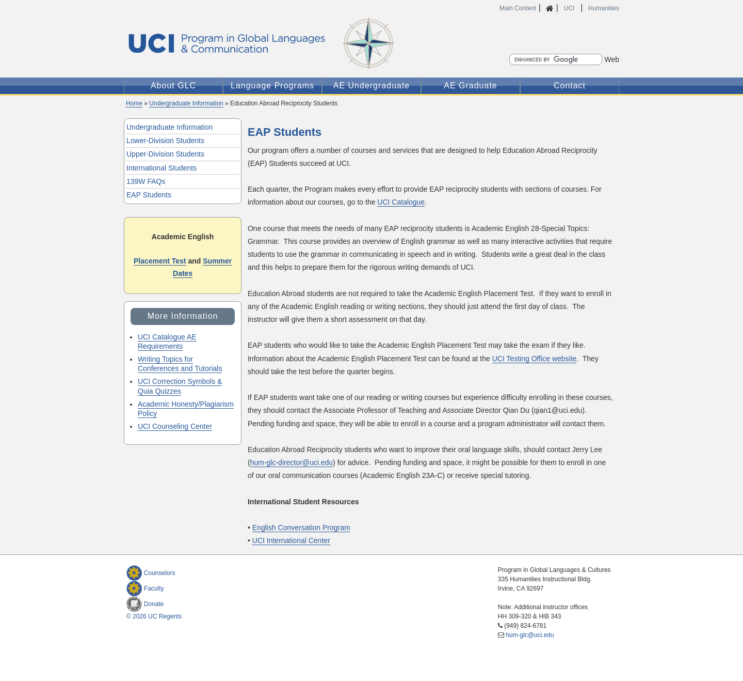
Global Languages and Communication (299, 43)
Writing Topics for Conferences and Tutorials (180, 364)
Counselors (150, 573)
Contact (570, 85)
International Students (161, 168)
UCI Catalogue (401, 202)
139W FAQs (145, 181)
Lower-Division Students (165, 140)
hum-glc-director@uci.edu (291, 462)
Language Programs (272, 85)
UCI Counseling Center (175, 426)
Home (134, 103)
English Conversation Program (301, 527)
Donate (145, 604)
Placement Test (160, 261)
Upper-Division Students (165, 154)
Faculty (145, 588)
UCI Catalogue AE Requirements (167, 341)
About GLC (173, 85)
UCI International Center (291, 540)
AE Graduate (470, 85)
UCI (569, 8)
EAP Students (148, 195)
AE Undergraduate (371, 85)
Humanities (603, 8)
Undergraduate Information (186, 103)
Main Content (517, 8)
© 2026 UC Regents (154, 616)
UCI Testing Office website (534, 358)
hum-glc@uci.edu (530, 635)
